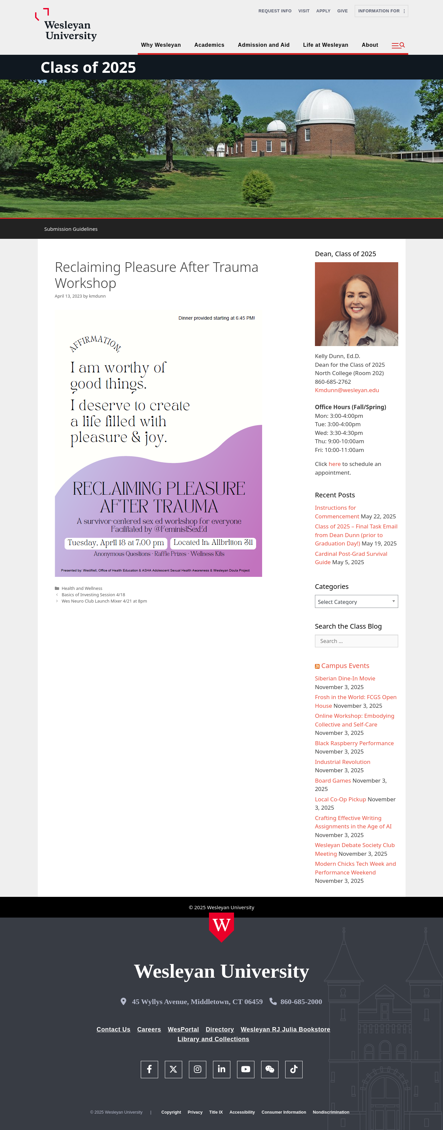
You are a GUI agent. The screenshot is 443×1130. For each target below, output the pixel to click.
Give (342, 11)
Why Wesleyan (161, 45)
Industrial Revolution (342, 762)
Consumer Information (283, 1112)
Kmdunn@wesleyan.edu (347, 390)
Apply (323, 11)
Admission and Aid (264, 45)
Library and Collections (213, 1039)
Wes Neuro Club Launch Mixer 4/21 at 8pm (104, 601)
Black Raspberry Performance (354, 743)
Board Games (333, 780)
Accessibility (242, 1112)
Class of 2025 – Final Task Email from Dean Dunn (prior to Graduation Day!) (356, 534)
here (335, 464)
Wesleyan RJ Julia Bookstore (285, 1029)
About (370, 45)
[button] (398, 45)
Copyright (171, 1112)
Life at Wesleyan (325, 45)
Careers (149, 1029)
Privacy (195, 1112)
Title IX (216, 1112)
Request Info (275, 11)
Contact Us (113, 1029)
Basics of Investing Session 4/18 (93, 595)
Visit (304, 11)
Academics (209, 45)
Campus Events (345, 665)
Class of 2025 (88, 67)
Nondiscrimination (331, 1112)
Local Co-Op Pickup (340, 799)
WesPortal (183, 1029)
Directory (220, 1029)
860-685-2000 (301, 1001)
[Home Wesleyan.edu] (221, 928)
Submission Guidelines (71, 228)
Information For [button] (381, 11)
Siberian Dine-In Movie (345, 678)
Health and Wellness (82, 588)
